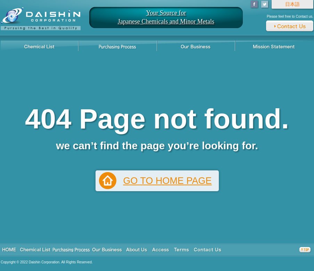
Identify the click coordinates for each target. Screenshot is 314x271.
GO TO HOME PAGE (167, 181)
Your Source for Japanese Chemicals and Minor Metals (166, 17)
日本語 (292, 4)
